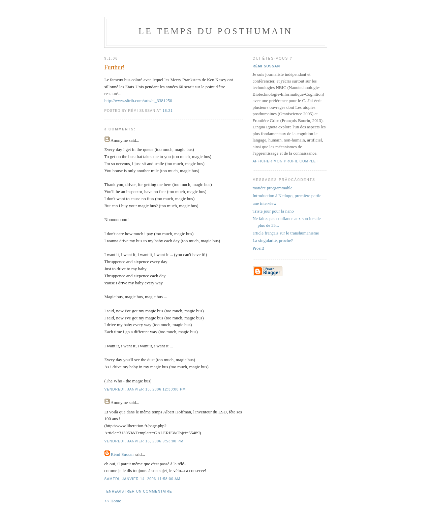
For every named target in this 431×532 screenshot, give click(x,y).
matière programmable (273, 187)
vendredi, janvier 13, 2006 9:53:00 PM (144, 441)
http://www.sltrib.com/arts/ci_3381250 (138, 100)
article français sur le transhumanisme (286, 233)
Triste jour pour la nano (273, 211)
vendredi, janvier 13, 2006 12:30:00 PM (145, 389)
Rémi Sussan (122, 454)
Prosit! (259, 248)
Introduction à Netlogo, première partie (287, 195)
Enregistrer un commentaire (139, 491)
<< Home (112, 500)
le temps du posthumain (215, 31)
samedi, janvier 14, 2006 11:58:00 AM (142, 479)
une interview (265, 203)
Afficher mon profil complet (285, 161)
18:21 (167, 111)
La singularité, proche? (273, 240)
